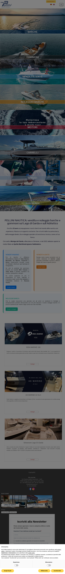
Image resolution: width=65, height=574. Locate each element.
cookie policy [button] (31, 553)
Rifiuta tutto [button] (44, 570)
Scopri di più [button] (7, 570)
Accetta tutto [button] (57, 570)
